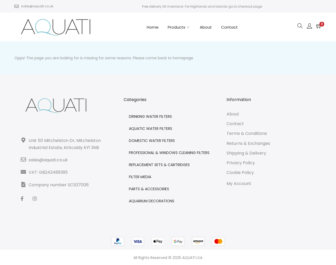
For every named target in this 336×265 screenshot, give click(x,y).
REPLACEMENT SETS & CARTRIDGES (159, 164)
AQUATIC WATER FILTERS (150, 128)
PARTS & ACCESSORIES (149, 189)
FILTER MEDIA (140, 176)
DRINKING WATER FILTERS (150, 116)
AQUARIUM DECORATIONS (151, 201)
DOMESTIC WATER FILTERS (152, 140)
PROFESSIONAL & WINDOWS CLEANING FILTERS (169, 152)
